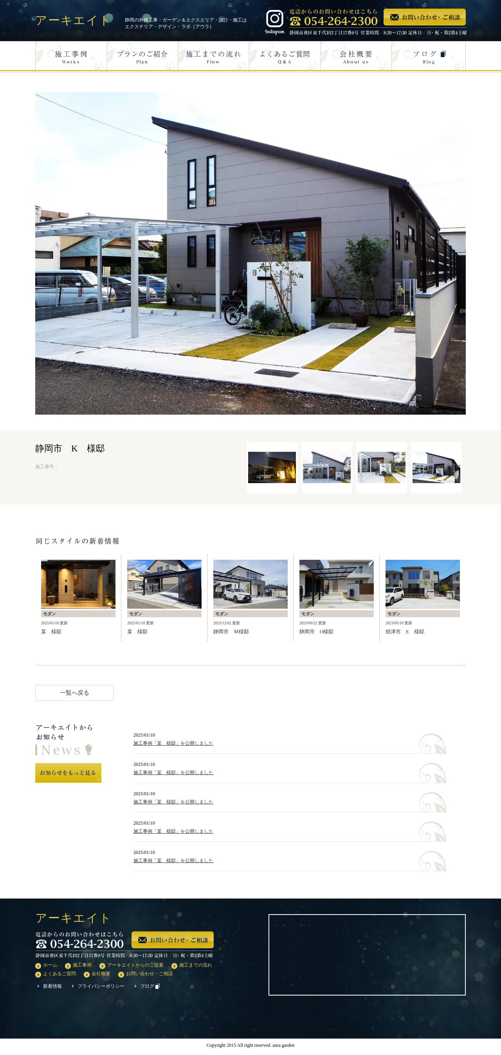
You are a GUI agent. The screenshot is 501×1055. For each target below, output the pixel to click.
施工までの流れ (195, 965)
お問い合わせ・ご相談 (149, 973)
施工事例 (82, 965)
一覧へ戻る (74, 693)
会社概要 (101, 973)
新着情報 (52, 986)
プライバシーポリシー (100, 986)
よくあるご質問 (59, 973)
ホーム (50, 965)
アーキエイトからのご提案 (135, 965)
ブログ (150, 986)
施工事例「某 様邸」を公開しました (173, 743)
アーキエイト (73, 20)
